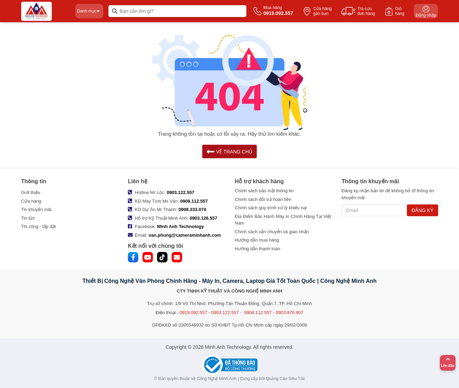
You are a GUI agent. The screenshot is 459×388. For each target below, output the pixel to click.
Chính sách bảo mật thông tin (264, 190)
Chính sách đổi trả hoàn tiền (263, 199)
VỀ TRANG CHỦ (229, 151)
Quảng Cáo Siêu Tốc (285, 378)
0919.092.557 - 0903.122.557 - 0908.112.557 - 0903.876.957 (241, 312)
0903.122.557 (181, 192)
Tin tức (28, 218)
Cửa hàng (31, 201)
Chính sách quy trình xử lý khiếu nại (271, 207)
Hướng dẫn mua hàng (257, 240)
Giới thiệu (30, 192)
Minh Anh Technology (180, 226)
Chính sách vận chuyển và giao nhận (272, 231)
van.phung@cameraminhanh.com (185, 235)
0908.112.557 (194, 201)
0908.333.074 (192, 209)
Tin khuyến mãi (36, 209)
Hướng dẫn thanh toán (257, 248)
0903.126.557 (204, 218)
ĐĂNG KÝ (422, 210)
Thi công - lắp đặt (38, 226)
